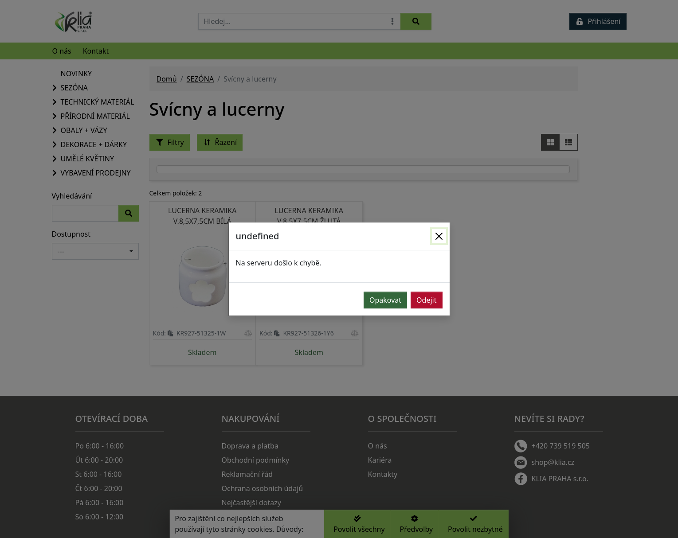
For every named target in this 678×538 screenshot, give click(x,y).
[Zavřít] (439, 236)
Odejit (426, 300)
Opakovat (385, 300)
